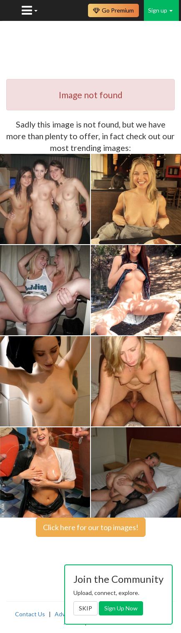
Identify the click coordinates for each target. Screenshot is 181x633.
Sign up (160, 10)
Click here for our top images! (90, 527)
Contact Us (30, 614)
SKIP (85, 608)
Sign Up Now (121, 608)
